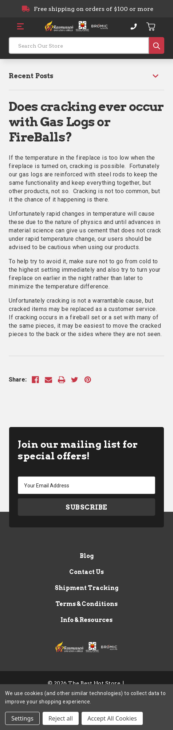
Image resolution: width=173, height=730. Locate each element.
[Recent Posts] (86, 76)
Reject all (60, 718)
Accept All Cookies (112, 718)
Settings (22, 718)
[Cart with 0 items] (151, 26)
